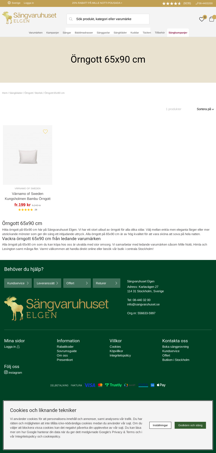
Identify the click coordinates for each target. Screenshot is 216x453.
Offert (70, 283)
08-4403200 (206, 3)
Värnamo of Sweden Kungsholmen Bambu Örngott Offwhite (28, 199)
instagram (13, 372)
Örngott (28, 92)
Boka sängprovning (175, 346)
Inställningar (160, 425)
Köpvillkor (116, 351)
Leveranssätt (46, 283)
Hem (5, 92)
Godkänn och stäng (190, 425)
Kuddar (135, 32)
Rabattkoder (65, 346)
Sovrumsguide (67, 351)
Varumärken (36, 32)
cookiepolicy (51, 436)
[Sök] (108, 19)
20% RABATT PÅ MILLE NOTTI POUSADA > (97, 2)
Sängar (67, 32)
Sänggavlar (103, 32)
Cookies (115, 346)
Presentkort (65, 360)
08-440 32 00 (141, 300)
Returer (101, 283)
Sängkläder (120, 32)
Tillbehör (160, 32)
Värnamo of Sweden (28, 188)
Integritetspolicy (120, 355)
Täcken (147, 32)
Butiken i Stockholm (175, 360)
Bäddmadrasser (84, 32)
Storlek (39, 92)
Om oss (62, 355)
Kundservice (15, 283)
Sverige (14, 2)
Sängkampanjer (178, 32)
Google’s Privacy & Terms (117, 432)
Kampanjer (52, 32)
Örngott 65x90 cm (54, 92)
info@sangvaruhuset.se (143, 304)
